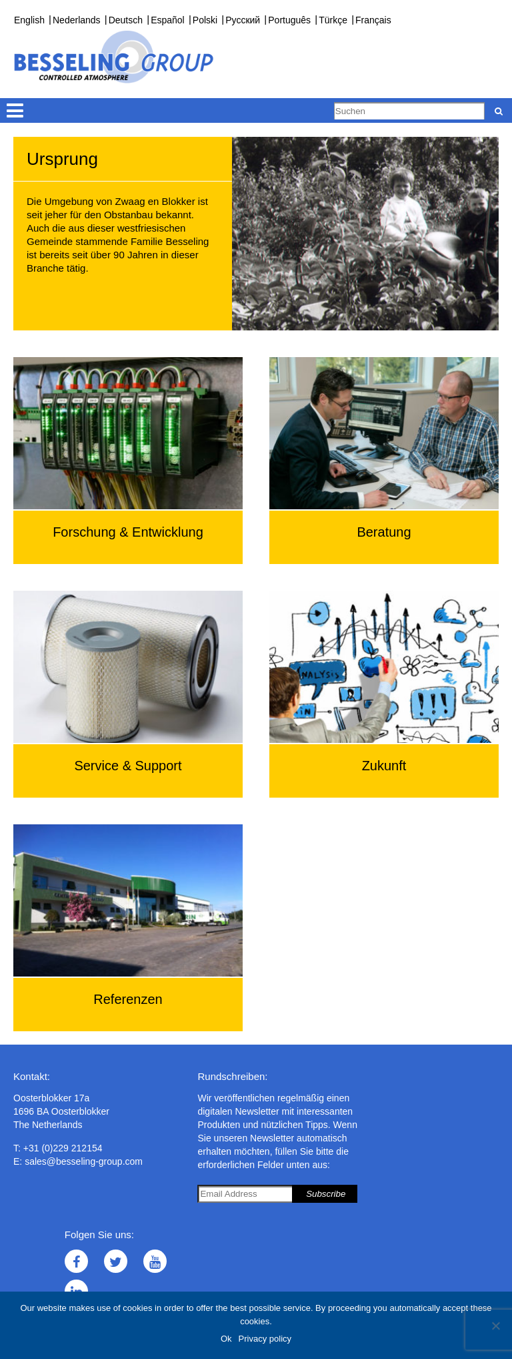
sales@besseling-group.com (84, 1161)
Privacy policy (265, 1339)
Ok (226, 1339)
